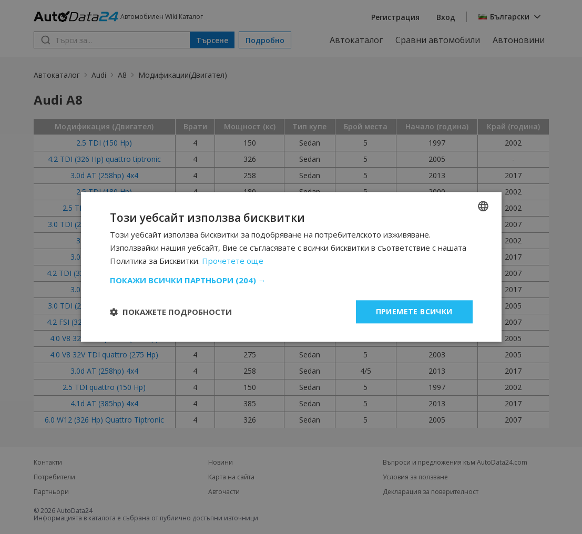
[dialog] (291, 267)
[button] (291, 280)
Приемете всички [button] (414, 311)
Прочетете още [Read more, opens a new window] (232, 260)
